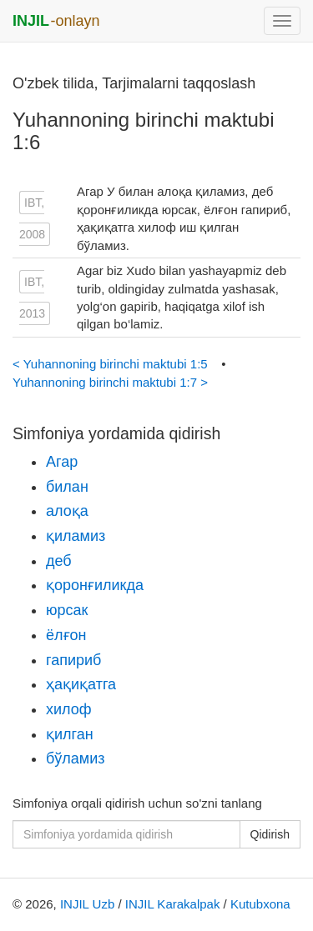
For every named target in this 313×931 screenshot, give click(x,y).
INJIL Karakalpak (172, 904)
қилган (69, 734)
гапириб (73, 660)
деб (59, 561)
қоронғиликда (95, 585)
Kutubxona (260, 904)
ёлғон (66, 635)
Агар (62, 461)
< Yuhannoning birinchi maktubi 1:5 (112, 364)
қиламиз (75, 536)
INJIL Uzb (87, 904)
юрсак (67, 610)
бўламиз (75, 758)
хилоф (69, 709)
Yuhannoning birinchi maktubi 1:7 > (110, 382)
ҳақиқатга (81, 684)
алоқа (67, 511)
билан (67, 486)
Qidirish (270, 834)
